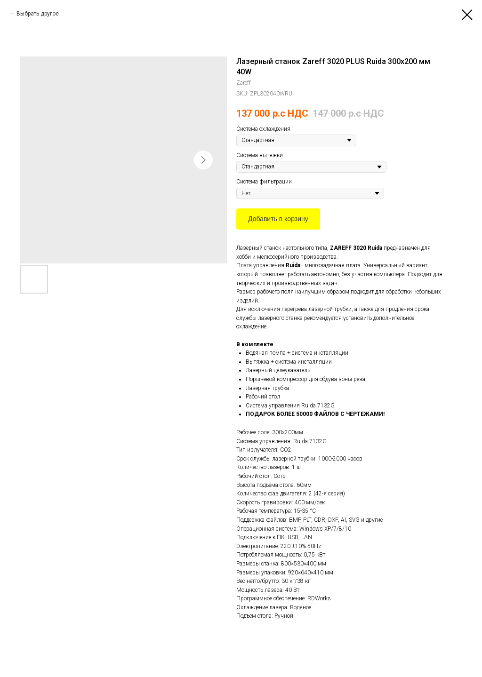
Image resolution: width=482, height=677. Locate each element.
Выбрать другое (37, 13)
